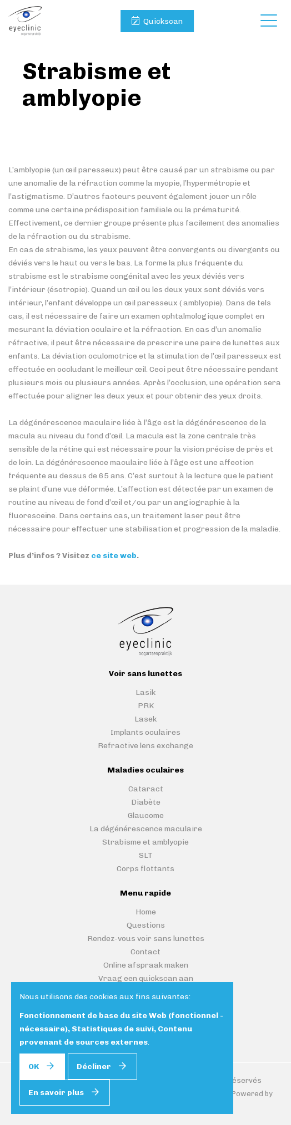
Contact (145, 952)
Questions (146, 925)
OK (33, 1066)
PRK (146, 705)
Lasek (145, 719)
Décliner (94, 1066)
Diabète (145, 802)
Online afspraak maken (145, 965)
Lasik (145, 692)
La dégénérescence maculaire (145, 828)
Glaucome (146, 815)
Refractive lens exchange (145, 745)
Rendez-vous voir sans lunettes (145, 938)
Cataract (145, 789)
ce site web (114, 555)
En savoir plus (56, 1092)
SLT (146, 855)
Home (146, 912)
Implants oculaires (145, 732)
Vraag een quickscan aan (145, 978)
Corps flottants (145, 868)
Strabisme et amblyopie (145, 842)
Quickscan (163, 21)
